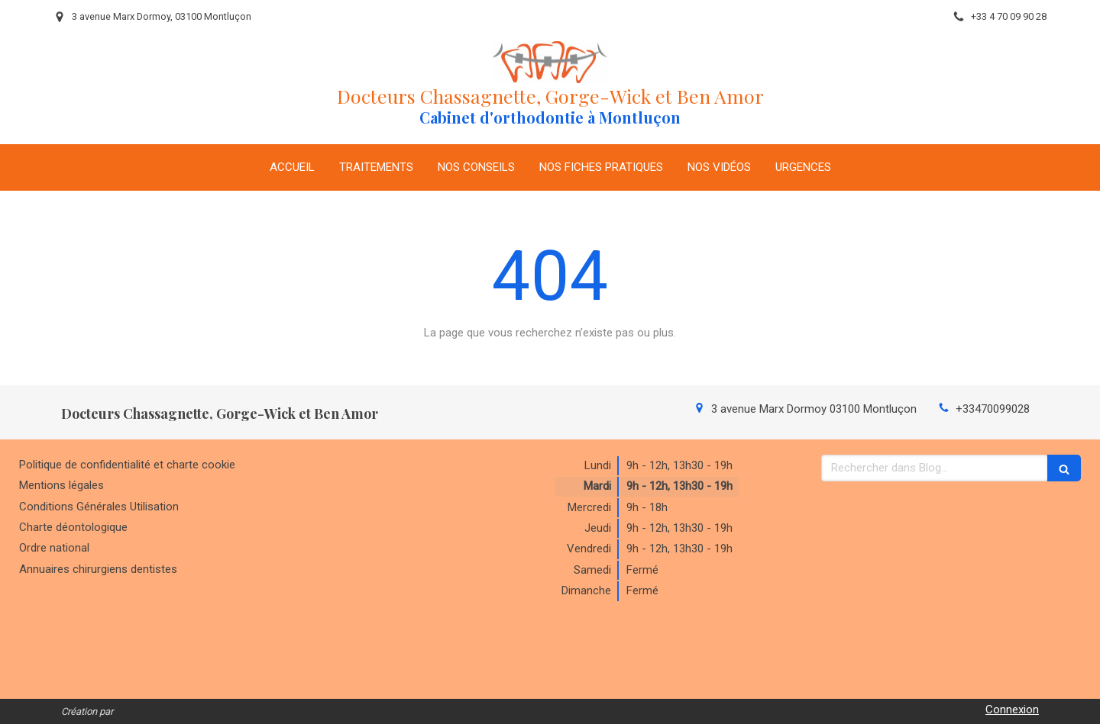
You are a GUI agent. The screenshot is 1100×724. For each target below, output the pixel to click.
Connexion (1012, 709)
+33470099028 (993, 409)
